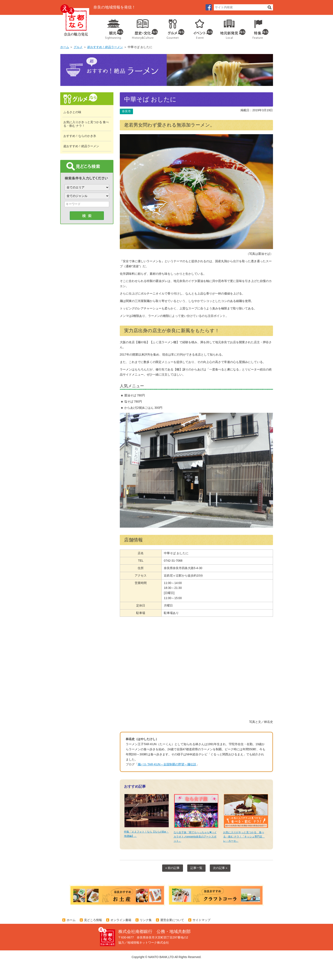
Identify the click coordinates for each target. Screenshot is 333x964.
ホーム (64, 47)
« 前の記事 (172, 868)
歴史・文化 (143, 27)
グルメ (172, 27)
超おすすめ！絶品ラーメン (105, 47)
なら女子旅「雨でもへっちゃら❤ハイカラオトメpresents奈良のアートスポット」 (195, 836)
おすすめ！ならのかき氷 (79, 136)
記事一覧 (196, 868)
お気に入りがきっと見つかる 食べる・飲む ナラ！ (86, 123)
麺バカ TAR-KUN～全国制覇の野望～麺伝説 (167, 764)
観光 (113, 27)
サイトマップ (201, 920)
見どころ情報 (93, 920)
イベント (200, 27)
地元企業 (230, 27)
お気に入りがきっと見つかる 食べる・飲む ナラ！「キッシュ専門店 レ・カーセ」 (244, 836)
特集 (259, 27)
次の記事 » (220, 868)
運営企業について (172, 920)
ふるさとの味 (72, 112)
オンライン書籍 (120, 920)
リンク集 (146, 920)
